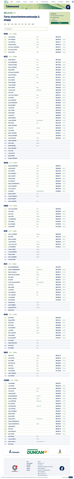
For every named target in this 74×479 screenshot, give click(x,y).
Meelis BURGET (12, 117)
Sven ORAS (11, 97)
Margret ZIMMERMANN (14, 269)
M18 (5, 24)
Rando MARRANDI (12, 102)
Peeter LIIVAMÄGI (12, 135)
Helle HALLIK (11, 302)
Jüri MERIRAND (12, 219)
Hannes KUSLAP (12, 75)
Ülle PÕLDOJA (11, 363)
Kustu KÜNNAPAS (12, 62)
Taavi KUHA (11, 391)
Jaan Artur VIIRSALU (13, 95)
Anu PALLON (11, 358)
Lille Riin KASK (11, 259)
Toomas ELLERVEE (12, 209)
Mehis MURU (11, 69)
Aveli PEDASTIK (12, 406)
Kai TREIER (11, 348)
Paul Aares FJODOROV (13, 47)
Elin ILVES (10, 365)
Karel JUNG (11, 143)
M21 (8, 24)
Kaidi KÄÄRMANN (12, 396)
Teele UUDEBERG (12, 251)
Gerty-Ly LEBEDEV (12, 234)
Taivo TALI (10, 128)
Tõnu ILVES (11, 211)
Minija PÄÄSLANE (12, 343)
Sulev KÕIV (11, 216)
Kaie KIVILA (11, 368)
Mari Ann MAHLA (12, 272)
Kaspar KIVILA (11, 418)
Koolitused (60, 1)
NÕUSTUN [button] (70, 477)
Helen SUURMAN (12, 411)
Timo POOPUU (11, 42)
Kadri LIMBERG (12, 305)
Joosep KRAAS (12, 439)
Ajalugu (28, 470)
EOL (37, 1)
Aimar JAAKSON (12, 201)
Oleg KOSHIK (11, 112)
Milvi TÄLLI (11, 444)
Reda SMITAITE (12, 431)
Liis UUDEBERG (12, 246)
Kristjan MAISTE (12, 44)
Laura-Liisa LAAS (12, 244)
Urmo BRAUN (11, 181)
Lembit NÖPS (11, 226)
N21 (22, 24)
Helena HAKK (11, 254)
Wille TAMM (11, 434)
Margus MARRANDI (13, 166)
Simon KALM (11, 52)
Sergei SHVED (11, 178)
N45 (25, 24)
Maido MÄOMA (12, 145)
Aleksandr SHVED (12, 64)
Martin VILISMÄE (12, 133)
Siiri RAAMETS (11, 327)
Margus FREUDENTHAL (14, 183)
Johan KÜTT (11, 115)
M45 (12, 24)
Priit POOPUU (11, 171)
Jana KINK (10, 330)
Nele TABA (10, 277)
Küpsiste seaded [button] (65, 477)
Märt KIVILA (11, 123)
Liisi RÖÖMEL (11, 383)
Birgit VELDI (11, 310)
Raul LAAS (10, 214)
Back (68, 7)
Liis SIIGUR (11, 289)
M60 (15, 24)
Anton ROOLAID (12, 138)
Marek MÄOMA (12, 82)
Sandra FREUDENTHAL (13, 421)
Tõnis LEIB (10, 92)
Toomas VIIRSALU (12, 196)
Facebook (62, 468)
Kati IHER (10, 279)
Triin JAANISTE (12, 295)
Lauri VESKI (11, 130)
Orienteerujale (30, 463)
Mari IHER (10, 236)
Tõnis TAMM (11, 110)
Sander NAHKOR (12, 140)
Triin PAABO (11, 386)
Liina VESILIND (11, 292)
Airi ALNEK (11, 340)
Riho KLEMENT (12, 105)
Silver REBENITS (12, 173)
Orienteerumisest (44, 1)
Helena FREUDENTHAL (13, 423)
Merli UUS (10, 429)
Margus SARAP (12, 193)
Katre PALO (11, 345)
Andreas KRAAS (12, 388)
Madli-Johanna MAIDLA (14, 274)
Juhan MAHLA (11, 37)
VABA (33, 24)
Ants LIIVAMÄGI (12, 100)
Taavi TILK (10, 150)
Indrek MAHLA (11, 168)
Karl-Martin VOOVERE (13, 72)
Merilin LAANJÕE (12, 398)
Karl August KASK (12, 49)
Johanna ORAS (12, 249)
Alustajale (18, 1)
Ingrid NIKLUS (11, 426)
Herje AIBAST (11, 335)
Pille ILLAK (11, 355)
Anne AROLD (11, 375)
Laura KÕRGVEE (12, 401)
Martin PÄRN (11, 416)
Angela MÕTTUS (12, 307)
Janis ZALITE (11, 153)
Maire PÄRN (11, 287)
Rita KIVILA (11, 322)
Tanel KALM (11, 107)
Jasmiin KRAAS (12, 241)
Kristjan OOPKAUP (12, 158)
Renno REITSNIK (12, 148)
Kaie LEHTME (11, 403)
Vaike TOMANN (12, 373)
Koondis (25, 1)
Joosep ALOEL (11, 90)
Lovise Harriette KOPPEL (14, 282)
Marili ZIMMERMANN (13, 267)
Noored (31, 1)
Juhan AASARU (12, 85)
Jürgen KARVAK (12, 120)
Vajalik (11, 1)
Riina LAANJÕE (12, 332)
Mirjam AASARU (12, 239)
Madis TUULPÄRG (12, 125)
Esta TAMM (11, 360)
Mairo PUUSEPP (12, 198)
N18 (19, 24)
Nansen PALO (11, 77)
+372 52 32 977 (43, 473)
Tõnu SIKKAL (11, 221)
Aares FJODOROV (12, 186)
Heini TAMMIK (11, 224)
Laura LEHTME (11, 408)
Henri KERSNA (11, 39)
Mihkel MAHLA (12, 59)
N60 (29, 24)
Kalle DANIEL (11, 155)
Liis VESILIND (11, 297)
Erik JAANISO (11, 80)
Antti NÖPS (11, 191)
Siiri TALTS (11, 284)
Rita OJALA (11, 325)
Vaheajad (59, 22)
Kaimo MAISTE (12, 176)
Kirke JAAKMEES (12, 257)
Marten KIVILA (11, 441)
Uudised (28, 468)
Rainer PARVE (11, 87)
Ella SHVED (11, 317)
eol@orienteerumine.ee (42, 475)
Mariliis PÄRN (11, 413)
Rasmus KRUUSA (12, 67)
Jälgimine (53, 1)
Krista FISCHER (12, 337)
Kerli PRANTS (11, 300)
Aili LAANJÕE (11, 370)
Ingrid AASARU (12, 393)
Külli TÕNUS (11, 436)
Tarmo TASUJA (12, 188)
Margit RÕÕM (11, 320)
